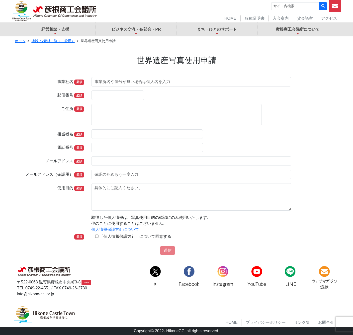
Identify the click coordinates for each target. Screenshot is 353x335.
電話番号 (65, 147)
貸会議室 (305, 18)
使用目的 (65, 188)
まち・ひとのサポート (217, 29)
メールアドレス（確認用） (49, 174)
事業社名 (65, 82)
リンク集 (302, 322)
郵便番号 (65, 95)
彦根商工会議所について (298, 29)
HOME (230, 18)
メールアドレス (59, 161)
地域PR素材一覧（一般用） (53, 41)
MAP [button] (86, 282)
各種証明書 (255, 18)
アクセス (329, 18)
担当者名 (65, 134)
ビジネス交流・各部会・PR (136, 29)
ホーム (20, 41)
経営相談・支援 (55, 29)
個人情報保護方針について (115, 229)
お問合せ (326, 322)
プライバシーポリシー (266, 322)
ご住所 (67, 108)
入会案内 (281, 18)
